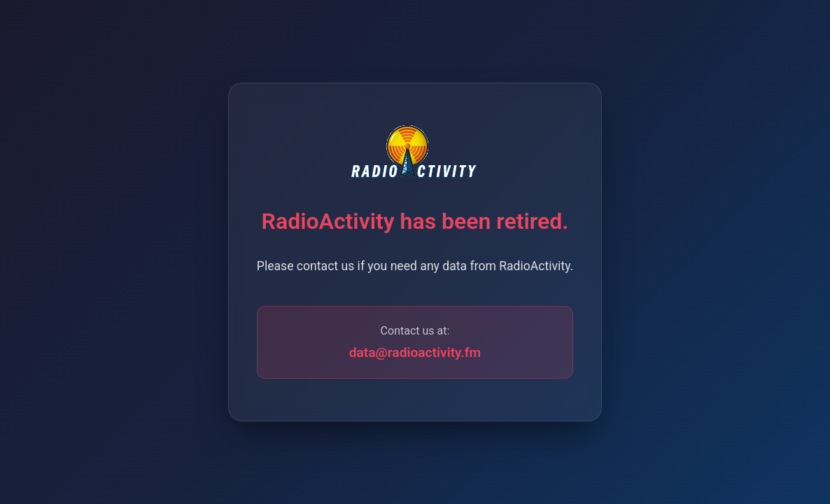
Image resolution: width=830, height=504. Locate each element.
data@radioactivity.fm (415, 352)
